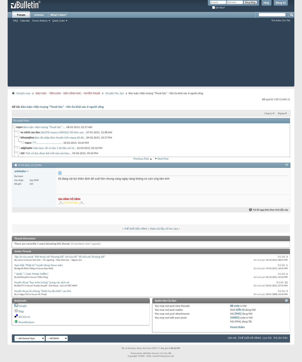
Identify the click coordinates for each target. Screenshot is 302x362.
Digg (21, 311)
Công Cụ (268, 113)
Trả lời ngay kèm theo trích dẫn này (268, 210)
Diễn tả (240, 309)
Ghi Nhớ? (218, 8)
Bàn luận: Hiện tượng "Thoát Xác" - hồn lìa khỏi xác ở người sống (62, 107)
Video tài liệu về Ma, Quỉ (164, 228)
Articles (39, 15)
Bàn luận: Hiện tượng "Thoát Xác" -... (45, 127)
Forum (21, 15)
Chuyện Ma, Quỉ (114, 93)
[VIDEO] (234, 317)
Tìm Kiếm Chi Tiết (280, 20)
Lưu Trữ (267, 337)
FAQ (15, 20)
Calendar (25, 20)
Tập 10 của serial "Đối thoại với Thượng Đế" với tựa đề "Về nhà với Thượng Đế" (59, 256)
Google (23, 305)
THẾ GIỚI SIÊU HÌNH (135, 228)
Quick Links (58, 20)
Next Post (163, 158)
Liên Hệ (232, 337)
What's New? (58, 15)
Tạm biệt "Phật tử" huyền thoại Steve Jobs (38, 265)
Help (266, 2)
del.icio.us (24, 316)
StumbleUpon (26, 322)
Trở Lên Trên (280, 337)
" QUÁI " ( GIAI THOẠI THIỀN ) (31, 273)
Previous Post (141, 158)
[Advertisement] (151, 56)
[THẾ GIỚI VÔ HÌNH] (249, 337)
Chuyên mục (23, 93)
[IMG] (237, 313)
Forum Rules (237, 327)
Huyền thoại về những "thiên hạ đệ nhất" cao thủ (42, 291)
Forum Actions (40, 20)
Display (281, 113)
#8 (286, 164)
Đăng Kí (281, 2)
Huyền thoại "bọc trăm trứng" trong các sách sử (41, 282)
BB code (234, 305)
